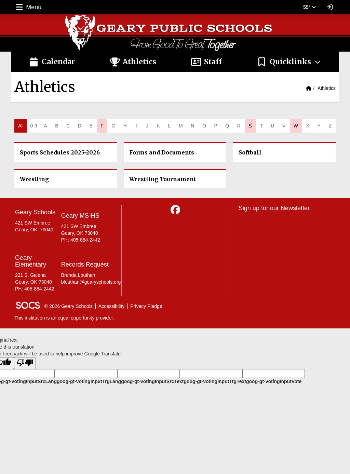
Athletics (327, 88)
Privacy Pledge (146, 306)
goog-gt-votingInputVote (273, 381)
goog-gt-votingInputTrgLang (89, 381)
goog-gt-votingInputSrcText (152, 381)
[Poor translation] (25, 363)
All (21, 125)
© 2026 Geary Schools (68, 306)
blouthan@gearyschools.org (91, 282)
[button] (289, 62)
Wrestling (34, 179)
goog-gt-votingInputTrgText (215, 381)
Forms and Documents (161, 152)
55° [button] (309, 7)
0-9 (33, 125)
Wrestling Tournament (162, 179)
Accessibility (111, 306)
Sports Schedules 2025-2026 (60, 152)
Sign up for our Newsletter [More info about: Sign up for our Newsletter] (274, 208)
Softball (250, 152)
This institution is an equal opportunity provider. (64, 318)
